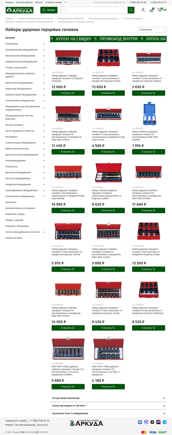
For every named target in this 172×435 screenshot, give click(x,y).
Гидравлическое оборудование (21, 61)
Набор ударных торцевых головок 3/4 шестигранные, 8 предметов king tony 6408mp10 (147, 310)
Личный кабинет (24, 2)
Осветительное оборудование (20, 142)
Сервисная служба (16, 420)
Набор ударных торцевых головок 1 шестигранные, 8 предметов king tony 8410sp (146, 252)
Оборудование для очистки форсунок (19, 117)
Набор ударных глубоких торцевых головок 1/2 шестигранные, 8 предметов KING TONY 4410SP (106, 253)
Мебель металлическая (17, 148)
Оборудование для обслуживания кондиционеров (22, 108)
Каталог (39, 2)
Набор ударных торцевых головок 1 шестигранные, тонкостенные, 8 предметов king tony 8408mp (68, 194)
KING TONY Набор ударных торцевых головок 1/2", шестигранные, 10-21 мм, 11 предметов (105, 370)
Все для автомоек (14, 125)
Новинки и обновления (17, 226)
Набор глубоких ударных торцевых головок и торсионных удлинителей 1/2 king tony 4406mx (106, 194)
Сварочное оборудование (18, 88)
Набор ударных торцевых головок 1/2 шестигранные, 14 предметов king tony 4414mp (67, 252)
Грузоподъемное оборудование (21, 190)
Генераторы (11, 166)
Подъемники (11, 43)
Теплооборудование (15, 160)
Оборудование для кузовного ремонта (20, 75)
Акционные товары (15, 214)
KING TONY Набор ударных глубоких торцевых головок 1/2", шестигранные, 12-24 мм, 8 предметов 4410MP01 (68, 370)
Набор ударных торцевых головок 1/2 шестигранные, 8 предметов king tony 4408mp (147, 78)
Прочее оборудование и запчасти (35, 18)
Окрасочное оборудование (19, 82)
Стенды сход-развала (16, 67)
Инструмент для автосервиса (104, 18)
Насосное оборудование (17, 178)
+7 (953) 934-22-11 (158, 2)
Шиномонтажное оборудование (21, 49)
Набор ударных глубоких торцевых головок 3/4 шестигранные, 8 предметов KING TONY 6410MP (146, 194)
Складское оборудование (18, 184)
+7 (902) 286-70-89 (137, 2)
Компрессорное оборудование (21, 94)
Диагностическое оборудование (21, 154)
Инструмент (11, 136)
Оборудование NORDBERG (71, 18)
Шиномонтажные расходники (20, 208)
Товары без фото (14, 238)
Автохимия (10, 202)
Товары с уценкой (14, 220)
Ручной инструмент (133, 18)
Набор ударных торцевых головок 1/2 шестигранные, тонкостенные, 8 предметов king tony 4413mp (108, 135)
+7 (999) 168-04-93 (39, 420)
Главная (9, 2)
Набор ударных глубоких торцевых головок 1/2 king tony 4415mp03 (67, 78)
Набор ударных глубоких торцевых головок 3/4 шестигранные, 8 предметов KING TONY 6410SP (66, 312)
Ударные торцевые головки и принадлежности (29, 21)
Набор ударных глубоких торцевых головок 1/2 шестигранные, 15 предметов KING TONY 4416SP (66, 135)
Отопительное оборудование (20, 100)
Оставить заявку (53, 2)
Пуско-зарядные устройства (19, 131)
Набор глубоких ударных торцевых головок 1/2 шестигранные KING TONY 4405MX (145, 135)
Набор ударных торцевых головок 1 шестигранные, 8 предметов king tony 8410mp (106, 78)
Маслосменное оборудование (20, 55)
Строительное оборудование (20, 196)
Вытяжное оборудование (18, 172)
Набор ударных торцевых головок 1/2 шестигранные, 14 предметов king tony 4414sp (107, 310)
